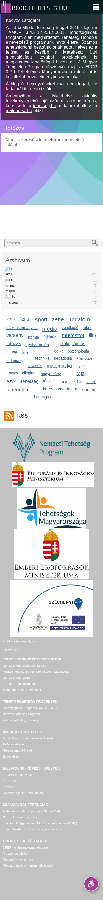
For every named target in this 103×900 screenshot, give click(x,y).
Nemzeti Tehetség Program (21, 714)
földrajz (50, 337)
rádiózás (50, 381)
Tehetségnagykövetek (17, 750)
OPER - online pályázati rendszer (25, 847)
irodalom (79, 319)
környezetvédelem (60, 388)
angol (11, 380)
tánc (26, 353)
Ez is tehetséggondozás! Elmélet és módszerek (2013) (40, 823)
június (10, 285)
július (9, 269)
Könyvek (9, 786)
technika (42, 358)
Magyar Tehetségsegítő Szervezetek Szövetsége (36, 671)
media (49, 328)
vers (10, 318)
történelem (18, 389)
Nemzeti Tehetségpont (18, 677)
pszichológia (78, 351)
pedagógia (63, 358)
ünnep (11, 351)
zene (58, 319)
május (10, 291)
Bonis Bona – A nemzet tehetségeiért (28, 738)
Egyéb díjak (11, 756)
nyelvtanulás (37, 344)
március (11, 302)
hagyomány (51, 374)
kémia (33, 337)
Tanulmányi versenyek (18, 859)
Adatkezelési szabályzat (19, 641)
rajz (80, 373)
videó (91, 381)
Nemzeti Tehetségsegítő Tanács (24, 665)
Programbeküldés (15, 853)
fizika (24, 319)
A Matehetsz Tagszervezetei (22, 689)
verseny (15, 335)
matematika (59, 366)
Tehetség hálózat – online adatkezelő (28, 865)
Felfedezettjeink (13, 744)
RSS (21, 416)
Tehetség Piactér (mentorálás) (23, 792)
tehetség (30, 381)
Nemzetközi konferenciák (20, 817)
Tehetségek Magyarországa (21, 720)
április (10, 297)
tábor (87, 327)
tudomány (14, 361)
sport (41, 319)
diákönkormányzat (22, 327)
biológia (42, 397)
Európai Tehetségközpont (20, 683)
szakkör (35, 365)
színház (89, 389)
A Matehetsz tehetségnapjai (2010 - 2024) (31, 811)
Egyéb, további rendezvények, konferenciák (32, 829)
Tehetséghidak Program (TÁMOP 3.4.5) (30, 708)
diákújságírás (72, 343)
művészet (73, 335)
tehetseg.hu (44, 105)
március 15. (72, 381)
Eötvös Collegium (21, 373)
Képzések (9, 780)
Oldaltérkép (10, 650)
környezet (85, 358)
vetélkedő (70, 327)
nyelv (80, 366)
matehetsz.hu (19, 110)
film (92, 335)
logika (58, 351)
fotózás (13, 343)
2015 (9, 274)
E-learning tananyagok (18, 774)
